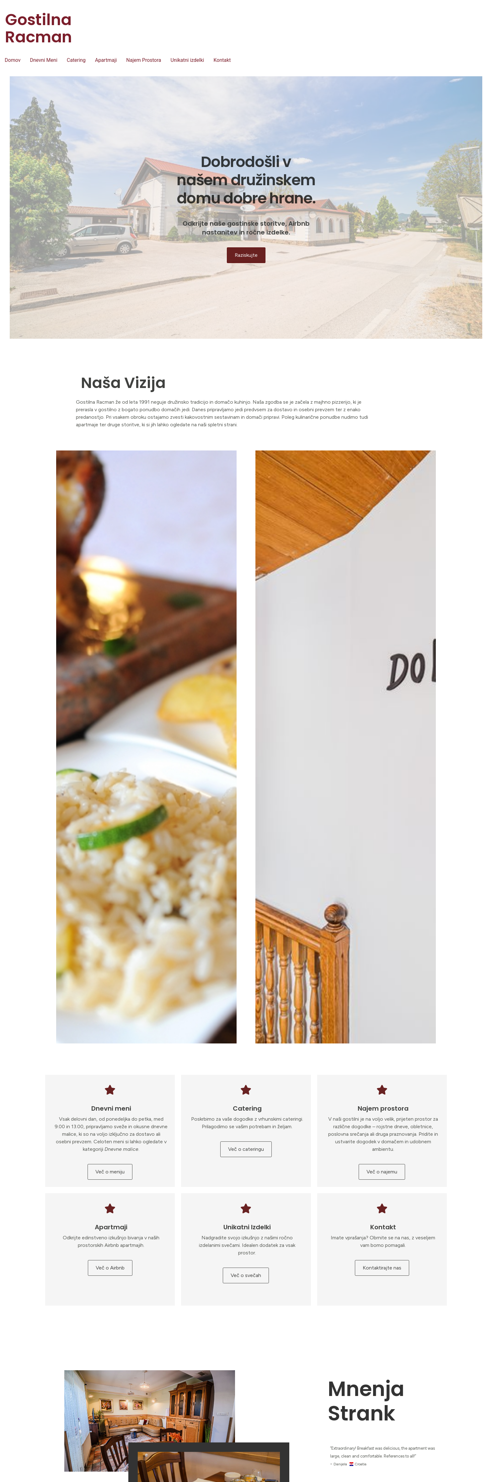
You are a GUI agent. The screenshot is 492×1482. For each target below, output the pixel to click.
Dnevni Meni (43, 60)
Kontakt (222, 60)
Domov (12, 60)
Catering (76, 60)
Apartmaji (106, 60)
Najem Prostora (143, 60)
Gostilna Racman (38, 28)
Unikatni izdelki (187, 60)
